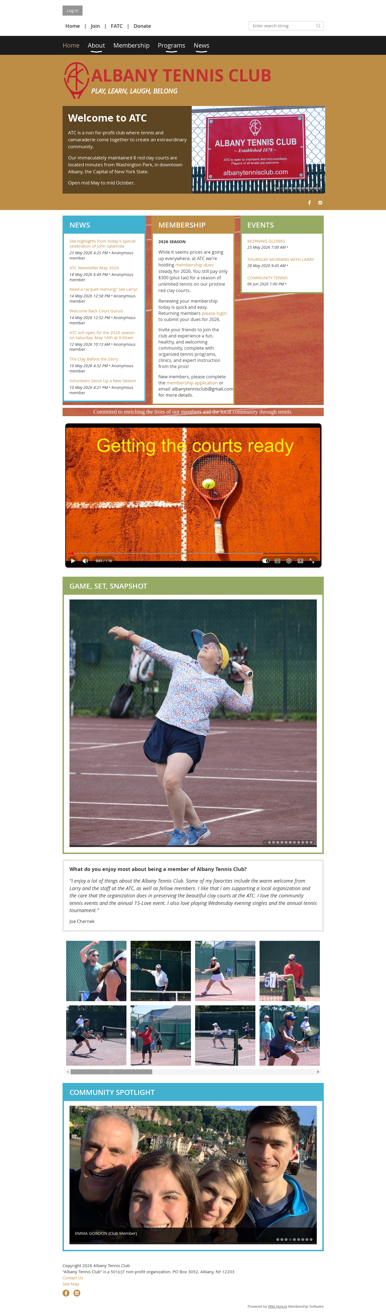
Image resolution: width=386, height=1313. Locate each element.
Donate (142, 26)
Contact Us (73, 1277)
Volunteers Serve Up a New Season (102, 380)
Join (95, 26)
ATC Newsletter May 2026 (94, 267)
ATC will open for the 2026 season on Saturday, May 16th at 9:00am (102, 335)
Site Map (71, 1284)
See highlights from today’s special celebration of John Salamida (102, 243)
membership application (192, 383)
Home (72, 26)
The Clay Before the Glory (93, 359)
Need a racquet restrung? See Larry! (103, 289)
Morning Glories (266, 241)
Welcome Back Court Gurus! (96, 311)
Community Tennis (267, 277)
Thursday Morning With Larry (280, 259)
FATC (117, 26)
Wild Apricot (277, 1306)
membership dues (194, 265)
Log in (72, 10)
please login (214, 313)
